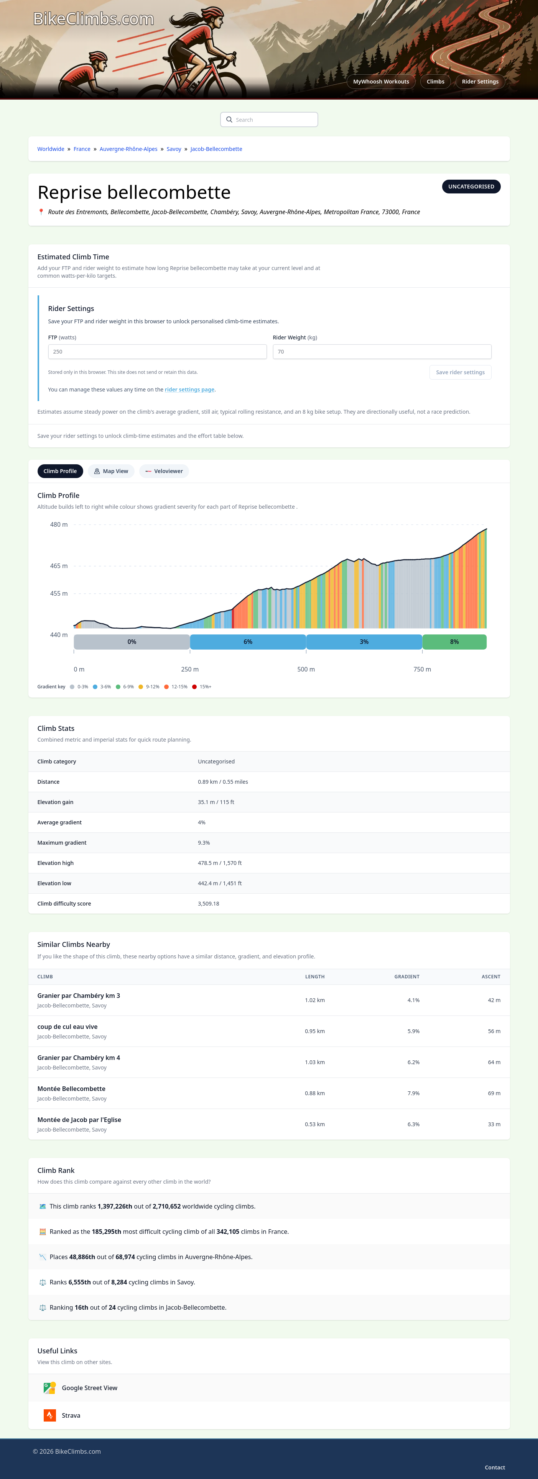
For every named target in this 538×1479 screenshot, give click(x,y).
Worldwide (51, 148)
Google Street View (81, 1388)
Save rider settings (460, 372)
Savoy (174, 148)
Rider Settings (480, 81)
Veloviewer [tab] (164, 471)
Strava (62, 1415)
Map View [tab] (111, 471)
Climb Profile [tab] (60, 471)
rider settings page (189, 389)
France (82, 148)
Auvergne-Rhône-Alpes (129, 148)
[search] (229, 119)
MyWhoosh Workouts (381, 81)
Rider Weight (382, 346)
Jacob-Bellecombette (216, 148)
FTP (157, 346)
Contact (495, 1467)
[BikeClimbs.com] (93, 18)
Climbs (435, 81)
